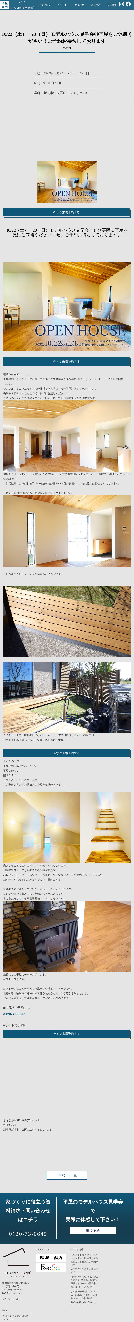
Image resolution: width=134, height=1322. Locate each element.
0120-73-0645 (14, 1014)
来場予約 (93, 1230)
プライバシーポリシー (13, 1299)
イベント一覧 (67, 1175)
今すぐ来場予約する (66, 212)
